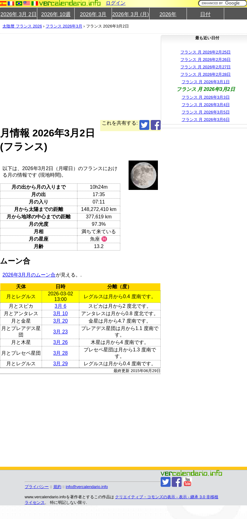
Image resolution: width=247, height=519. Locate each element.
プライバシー (37, 486)
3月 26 (60, 342)
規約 (57, 486)
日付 (205, 14)
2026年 (167, 14)
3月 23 (60, 331)
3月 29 (60, 363)
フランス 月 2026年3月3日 (206, 97)
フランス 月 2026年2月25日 (205, 52)
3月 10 (60, 313)
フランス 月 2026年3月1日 (206, 81)
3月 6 (60, 306)
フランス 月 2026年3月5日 (206, 112)
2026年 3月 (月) (130, 14)
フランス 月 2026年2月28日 (205, 74)
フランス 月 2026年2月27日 (205, 67)
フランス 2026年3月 (64, 26)
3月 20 (60, 321)
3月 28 (60, 353)
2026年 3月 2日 (18, 14)
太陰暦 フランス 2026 (22, 26)
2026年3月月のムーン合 (29, 274)
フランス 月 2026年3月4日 (206, 104)
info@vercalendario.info (87, 486)
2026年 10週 (55, 14)
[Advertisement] (77, 76)
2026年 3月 (93, 14)
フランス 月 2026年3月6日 (206, 119)
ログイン (116, 3)
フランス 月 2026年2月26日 (205, 59)
